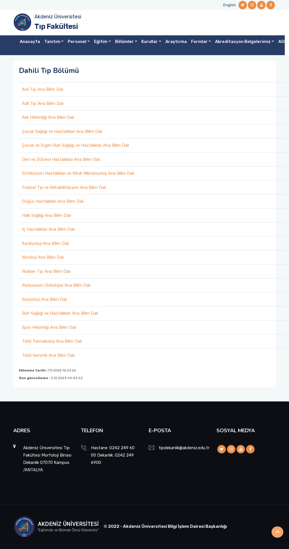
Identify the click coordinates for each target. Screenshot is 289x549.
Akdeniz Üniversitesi (57, 17)
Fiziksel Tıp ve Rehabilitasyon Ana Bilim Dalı (64, 187)
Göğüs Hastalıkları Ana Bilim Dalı (53, 201)
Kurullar (149, 41)
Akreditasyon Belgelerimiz (243, 41)
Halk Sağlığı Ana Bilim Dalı (46, 215)
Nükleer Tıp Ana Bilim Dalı (46, 271)
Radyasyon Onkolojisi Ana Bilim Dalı (56, 285)
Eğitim (101, 41)
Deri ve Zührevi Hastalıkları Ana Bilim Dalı (61, 159)
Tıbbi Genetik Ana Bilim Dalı (48, 355)
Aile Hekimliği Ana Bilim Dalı (48, 117)
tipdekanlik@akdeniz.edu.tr (184, 447)
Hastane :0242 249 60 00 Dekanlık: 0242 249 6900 (113, 455)
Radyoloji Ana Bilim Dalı (44, 299)
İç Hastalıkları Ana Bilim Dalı (48, 229)
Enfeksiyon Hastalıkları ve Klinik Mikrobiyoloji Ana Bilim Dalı (78, 173)
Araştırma (176, 41)
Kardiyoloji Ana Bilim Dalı (45, 243)
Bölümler (124, 41)
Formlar (199, 41)
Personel (77, 41)
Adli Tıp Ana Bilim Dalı (43, 103)
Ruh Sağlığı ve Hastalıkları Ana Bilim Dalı (60, 313)
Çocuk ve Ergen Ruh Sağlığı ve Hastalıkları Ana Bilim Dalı (75, 145)
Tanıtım (52, 41)
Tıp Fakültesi (56, 26)
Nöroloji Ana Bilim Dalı (43, 257)
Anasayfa (30, 41)
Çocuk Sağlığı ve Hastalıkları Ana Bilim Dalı (62, 131)
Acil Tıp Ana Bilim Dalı (42, 89)
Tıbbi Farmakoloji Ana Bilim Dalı (52, 341)
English (229, 5)
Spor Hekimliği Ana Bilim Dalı (49, 327)
